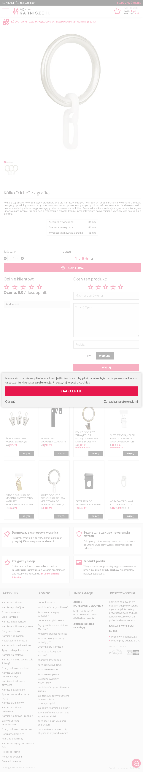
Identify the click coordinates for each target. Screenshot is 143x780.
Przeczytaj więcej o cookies (71, 383)
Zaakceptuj (71, 391)
